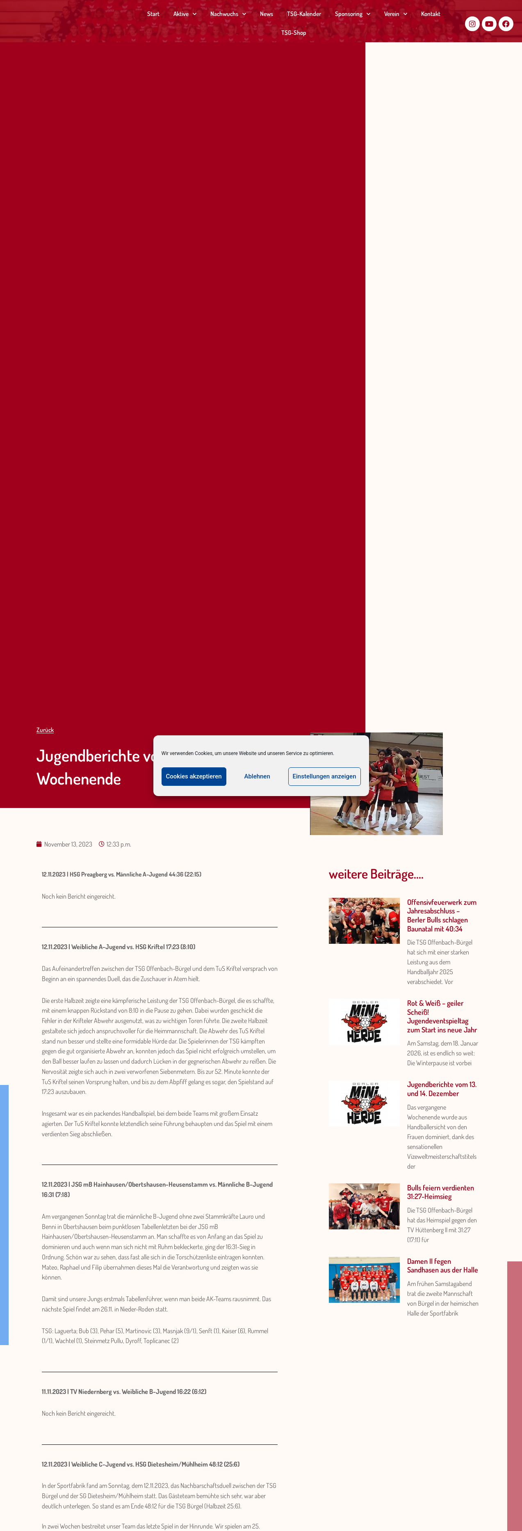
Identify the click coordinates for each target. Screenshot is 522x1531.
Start (153, 14)
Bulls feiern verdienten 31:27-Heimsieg (440, 1192)
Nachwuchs (228, 14)
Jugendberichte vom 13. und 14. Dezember (441, 1089)
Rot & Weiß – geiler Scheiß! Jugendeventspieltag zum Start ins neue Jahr (442, 1016)
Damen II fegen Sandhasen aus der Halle (442, 1265)
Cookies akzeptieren (194, 776)
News (266, 14)
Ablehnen (257, 776)
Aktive (184, 14)
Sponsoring (352, 14)
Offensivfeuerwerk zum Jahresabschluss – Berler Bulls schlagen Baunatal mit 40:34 (441, 915)
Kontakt (430, 14)
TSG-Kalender (304, 14)
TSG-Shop (293, 33)
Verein (395, 14)
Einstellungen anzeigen (324, 776)
